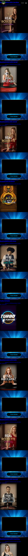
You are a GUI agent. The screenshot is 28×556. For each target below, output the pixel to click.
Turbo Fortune (5, 302)
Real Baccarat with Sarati (9, 62)
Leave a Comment (14, 61)
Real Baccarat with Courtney (10, 541)
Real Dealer (7, 61)
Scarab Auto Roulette (7, 182)
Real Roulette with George (9, 481)
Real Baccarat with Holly (8, 361)
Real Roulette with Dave (8, 242)
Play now (14, 57)
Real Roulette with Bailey (8, 421)
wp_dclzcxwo (3, 65)
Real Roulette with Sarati (8, 122)
